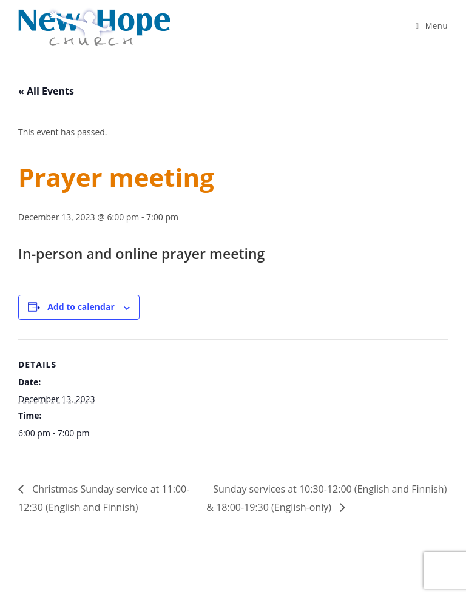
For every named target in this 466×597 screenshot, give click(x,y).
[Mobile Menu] (432, 25)
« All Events (46, 91)
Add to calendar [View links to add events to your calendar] (80, 306)
